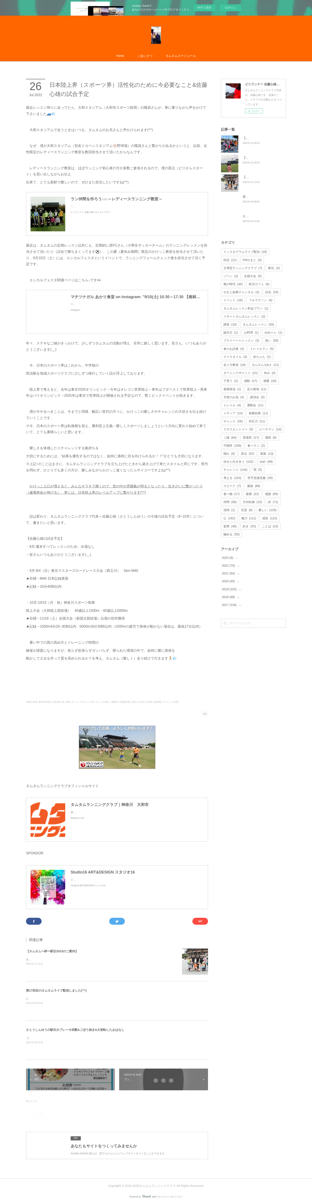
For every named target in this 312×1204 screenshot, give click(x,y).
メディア (233, 413)
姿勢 (230, 526)
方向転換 (252, 502)
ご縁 (230, 437)
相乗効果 (258, 413)
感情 (270, 437)
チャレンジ (235, 469)
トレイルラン (262, 348)
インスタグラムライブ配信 (245, 251)
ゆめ (266, 461)
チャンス (233, 421)
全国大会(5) (31, 702)
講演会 (257, 397)
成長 (269, 518)
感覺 (269, 381)
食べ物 (231, 494)
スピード (232, 486)
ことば (270, 526)
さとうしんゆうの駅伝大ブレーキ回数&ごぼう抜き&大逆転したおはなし (75, 1029)
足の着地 (256, 389)
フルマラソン (260, 300)
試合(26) (56, 702)
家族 (266, 453)
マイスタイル (235, 357)
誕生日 (230, 332)
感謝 (271, 494)
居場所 (251, 437)
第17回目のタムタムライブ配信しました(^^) (56, 990)
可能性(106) (125, 702)
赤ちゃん (262, 357)
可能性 (232, 445)
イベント (233, 300)
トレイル (232, 405)
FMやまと (252, 260)
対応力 (257, 421)
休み (269, 373)
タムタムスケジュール (181, 56)
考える (232, 478)
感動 (250, 381)
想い (271, 340)
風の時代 (233, 284)
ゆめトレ (273, 332)
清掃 (229, 510)
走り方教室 (234, 365)
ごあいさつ (145, 56)
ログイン (230, 7)
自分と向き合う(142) (142, 702)
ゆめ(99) (157, 702)
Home (120, 56)
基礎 (252, 494)
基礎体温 (232, 389)
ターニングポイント (240, 373)
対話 (230, 260)
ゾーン (230, 276)
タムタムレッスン (258, 324)
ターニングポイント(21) (83, 702)
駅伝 (274, 268)
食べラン (256, 445)
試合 (271, 292)
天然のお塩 (233, 397)
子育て (230, 381)
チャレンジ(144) (171, 702)
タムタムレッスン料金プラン (245, 308)
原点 (247, 453)
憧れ (229, 453)
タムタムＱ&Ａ (265, 365)
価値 (253, 486)
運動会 (255, 405)
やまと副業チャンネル (241, 292)
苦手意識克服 (260, 478)
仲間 (230, 502)
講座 (230, 324)
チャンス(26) (102, 702)
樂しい (267, 510)
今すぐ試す (204, 7)
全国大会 (253, 276)
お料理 (251, 332)
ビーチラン (270, 429)
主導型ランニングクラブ (242, 268)
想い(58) (66, 702)
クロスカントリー (238, 429)
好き (249, 526)
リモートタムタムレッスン (244, 316)
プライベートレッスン (241, 340)
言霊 (246, 510)
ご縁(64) (114, 702)
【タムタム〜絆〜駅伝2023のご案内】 (52, 951)
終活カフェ (259, 284)
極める (231, 534)
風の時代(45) (45, 702)
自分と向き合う (238, 461)
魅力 (248, 518)
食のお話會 (233, 348)
